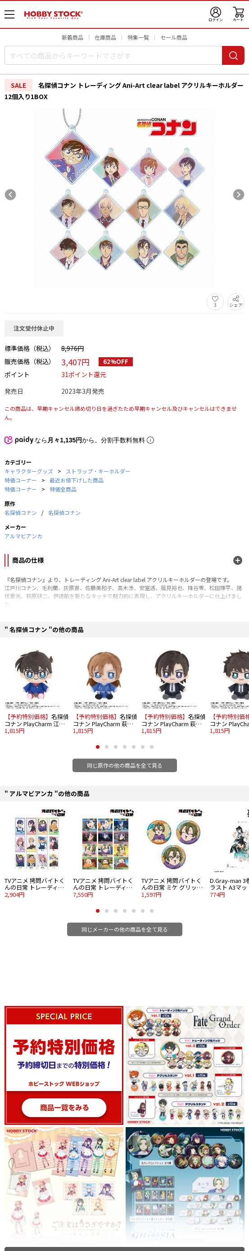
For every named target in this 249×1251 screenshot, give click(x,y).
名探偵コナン (21, 512)
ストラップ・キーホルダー (98, 471)
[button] (98, 747)
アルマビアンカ (23, 536)
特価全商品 (63, 489)
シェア (236, 304)
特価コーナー (21, 480)
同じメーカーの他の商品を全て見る (124, 929)
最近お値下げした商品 (77, 480)
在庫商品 (105, 37)
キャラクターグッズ (29, 471)
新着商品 (72, 37)
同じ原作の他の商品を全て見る (125, 765)
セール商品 (173, 37)
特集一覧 (138, 37)
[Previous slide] (10, 194)
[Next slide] (238, 194)
